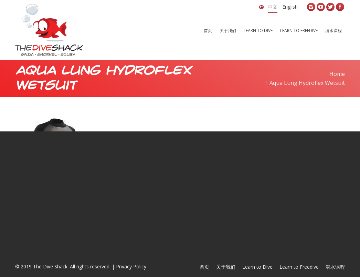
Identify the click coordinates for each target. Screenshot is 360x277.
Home (337, 74)
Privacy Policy (131, 266)
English (290, 6)
